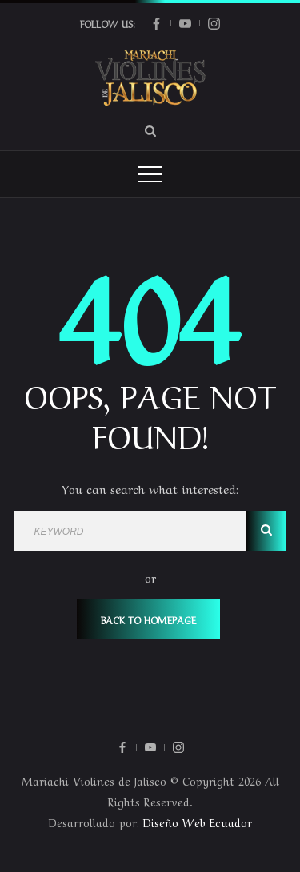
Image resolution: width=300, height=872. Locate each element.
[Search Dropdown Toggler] (150, 130)
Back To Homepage (148, 619)
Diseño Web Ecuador (197, 822)
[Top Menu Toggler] (150, 174)
